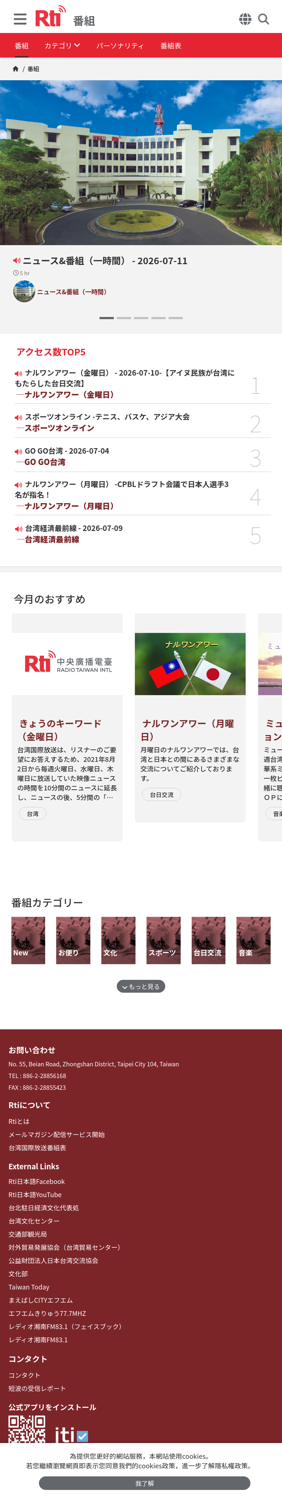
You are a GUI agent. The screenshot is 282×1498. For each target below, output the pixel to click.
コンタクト (26, 1346)
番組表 (184, 45)
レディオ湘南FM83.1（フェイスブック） (61, 1316)
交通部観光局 (26, 1228)
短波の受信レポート (34, 1375)
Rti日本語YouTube (32, 1190)
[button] (107, 318)
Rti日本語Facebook (34, 1178)
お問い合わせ (30, 1049)
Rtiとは (18, 1120)
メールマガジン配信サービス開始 (52, 1132)
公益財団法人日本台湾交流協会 (49, 1253)
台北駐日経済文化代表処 (40, 1203)
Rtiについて (28, 1103)
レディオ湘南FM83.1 (35, 1328)
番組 (22, 45)
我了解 (144, 1482)
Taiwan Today (27, 1278)
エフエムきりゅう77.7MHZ (43, 1303)
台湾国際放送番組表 (34, 1144)
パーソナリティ (129, 45)
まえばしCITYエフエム (38, 1290)
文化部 (17, 1265)
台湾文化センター (31, 1215)
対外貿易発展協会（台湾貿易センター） (61, 1240)
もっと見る (141, 986)
